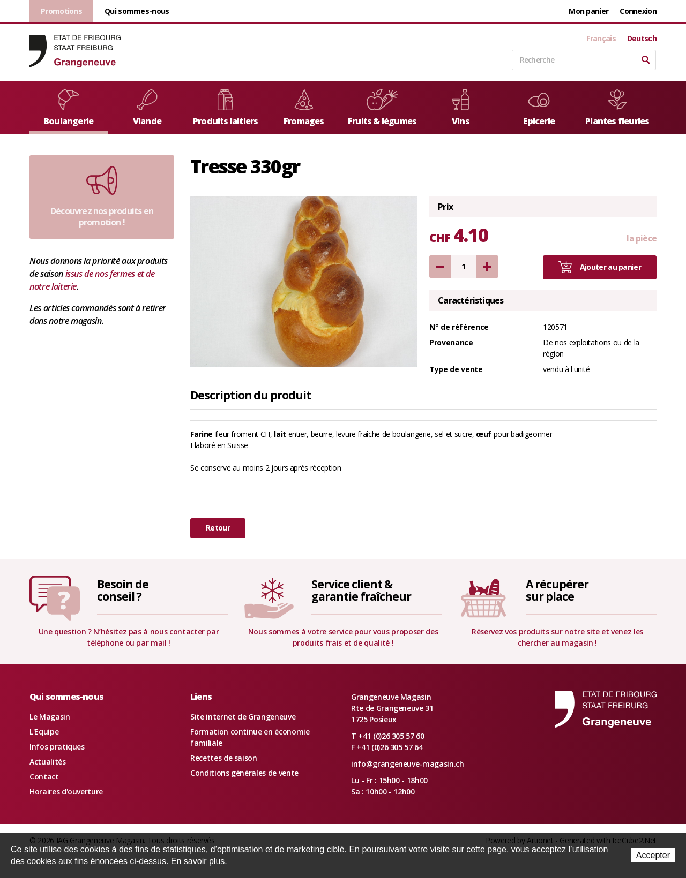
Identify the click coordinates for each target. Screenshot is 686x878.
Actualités (47, 761)
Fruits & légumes (382, 108)
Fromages (304, 108)
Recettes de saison (223, 758)
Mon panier (588, 11)
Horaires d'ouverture (66, 791)
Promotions (61, 11)
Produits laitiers (225, 108)
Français (600, 38)
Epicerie (539, 108)
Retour (218, 528)
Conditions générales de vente (244, 773)
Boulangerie (68, 108)
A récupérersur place (557, 590)
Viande (147, 108)
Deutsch (642, 38)
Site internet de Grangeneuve (242, 717)
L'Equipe (43, 731)
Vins (460, 108)
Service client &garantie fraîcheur (361, 590)
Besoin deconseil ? (122, 590)
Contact (44, 776)
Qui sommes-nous (137, 11)
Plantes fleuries (617, 108)
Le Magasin (49, 717)
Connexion (638, 11)
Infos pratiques (57, 746)
